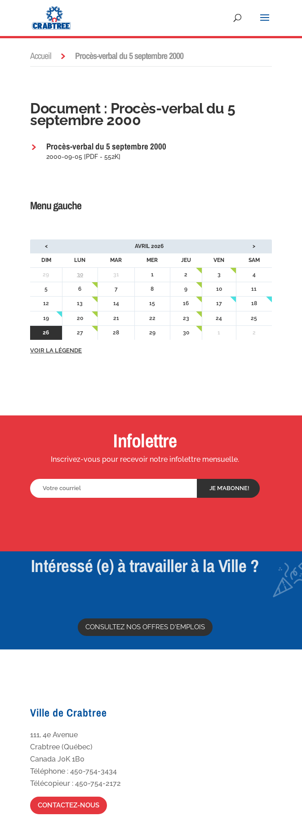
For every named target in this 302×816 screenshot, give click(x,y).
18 (254, 303)
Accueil (40, 56)
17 (219, 303)
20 (80, 318)
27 (80, 332)
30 (80, 274)
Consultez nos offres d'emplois (145, 627)
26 (46, 332)
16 (186, 303)
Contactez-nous (68, 805)
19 (46, 318)
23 (186, 318)
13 (80, 303)
